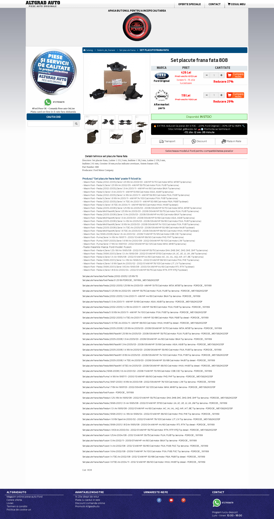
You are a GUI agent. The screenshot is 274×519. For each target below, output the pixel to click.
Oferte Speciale (189, 4)
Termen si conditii (17, 506)
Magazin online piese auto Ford (24, 496)
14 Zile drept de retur (87, 496)
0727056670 (227, 502)
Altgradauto (16, 492)
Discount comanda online (90, 503)
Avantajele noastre (89, 492)
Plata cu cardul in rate (87, 499)
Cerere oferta (14, 499)
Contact (215, 4)
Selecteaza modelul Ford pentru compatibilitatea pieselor (199, 151)
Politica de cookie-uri (19, 509)
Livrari (10, 503)
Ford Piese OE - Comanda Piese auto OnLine (53, 108)
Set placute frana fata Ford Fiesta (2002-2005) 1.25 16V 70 (110, 276)
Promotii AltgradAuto (87, 506)
